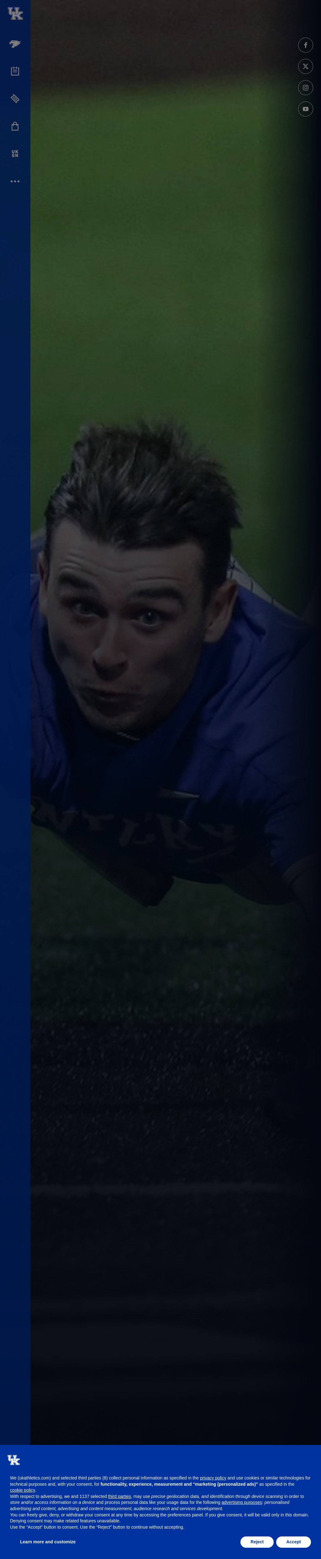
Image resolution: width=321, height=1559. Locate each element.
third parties (119, 1496)
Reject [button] (257, 1541)
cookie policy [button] (22, 1490)
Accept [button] (293, 1541)
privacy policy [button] (213, 1477)
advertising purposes (242, 1502)
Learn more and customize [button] (48, 1541)
